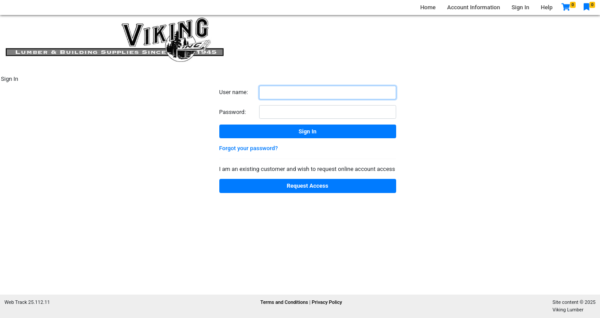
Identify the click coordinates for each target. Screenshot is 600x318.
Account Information (473, 7)
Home (428, 7)
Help (547, 7)
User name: (233, 92)
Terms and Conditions (285, 302)
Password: (232, 112)
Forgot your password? (248, 148)
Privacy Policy (327, 302)
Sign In (520, 7)
